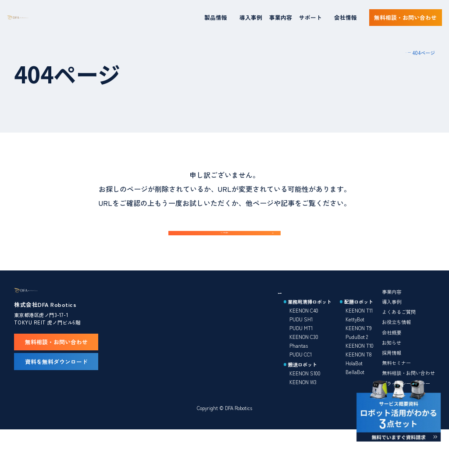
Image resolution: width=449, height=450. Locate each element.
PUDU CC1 (300, 372)
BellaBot (355, 389)
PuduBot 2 (357, 354)
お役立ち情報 (396, 339)
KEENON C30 (303, 354)
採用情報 (391, 370)
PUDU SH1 (301, 337)
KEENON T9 (359, 345)
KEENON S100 (305, 391)
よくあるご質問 (399, 329)
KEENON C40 (303, 328)
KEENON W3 (303, 399)
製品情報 (287, 309)
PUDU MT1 (301, 345)
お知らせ (391, 360)
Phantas (298, 363)
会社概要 (391, 350)
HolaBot (354, 381)
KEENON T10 (360, 363)
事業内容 (280, 17)
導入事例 (250, 17)
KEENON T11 (359, 328)
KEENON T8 (359, 372)
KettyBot (355, 337)
